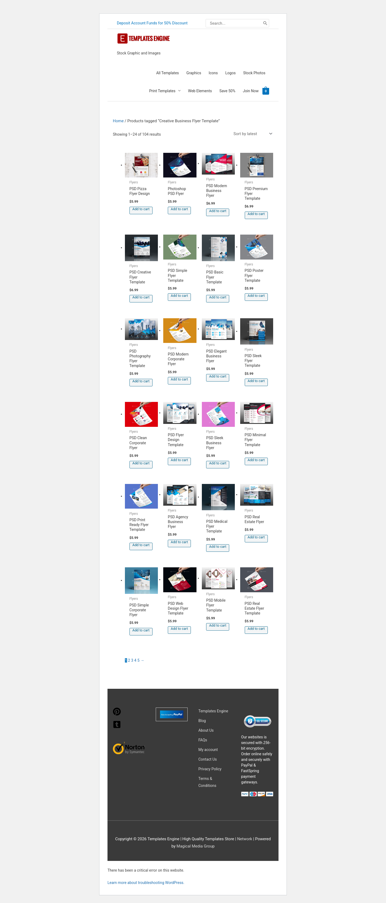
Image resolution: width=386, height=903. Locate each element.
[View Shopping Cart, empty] (265, 90)
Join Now (251, 90)
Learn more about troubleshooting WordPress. (145, 882)
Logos (230, 73)
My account (208, 749)
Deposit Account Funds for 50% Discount (153, 23)
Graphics (193, 73)
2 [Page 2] (129, 660)
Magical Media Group (196, 845)
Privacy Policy (209, 769)
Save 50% (227, 90)
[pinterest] (117, 714)
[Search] (265, 23)
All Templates (167, 73)
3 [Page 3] (132, 660)
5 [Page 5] (138, 660)
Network (244, 838)
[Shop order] (251, 133)
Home (118, 120)
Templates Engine (213, 711)
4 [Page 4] (135, 660)
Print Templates (162, 90)
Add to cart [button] (141, 209)
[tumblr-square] (117, 727)
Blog (202, 720)
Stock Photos (254, 73)
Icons (213, 73)
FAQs (202, 740)
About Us (206, 730)
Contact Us (207, 759)
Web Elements (200, 90)
